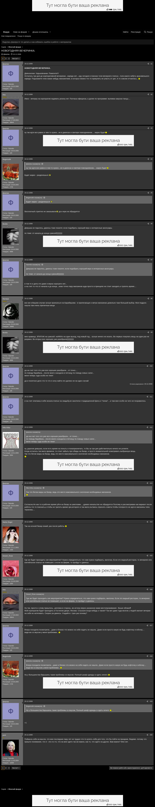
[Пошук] (148, 32)
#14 (151, 522)
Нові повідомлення (8, 36)
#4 (151, 159)
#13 (151, 483)
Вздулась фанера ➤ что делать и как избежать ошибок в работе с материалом (36, 42)
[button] (29, 32)
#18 (151, 656)
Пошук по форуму (24, 36)
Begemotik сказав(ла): (34, 198)
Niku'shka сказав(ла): (34, 488)
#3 (151, 128)
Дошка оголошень (40, 32)
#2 (151, 94)
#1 (151, 64)
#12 (151, 427)
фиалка (6, 54)
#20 (151, 735)
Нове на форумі (20, 32)
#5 (151, 193)
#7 (151, 260)
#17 (151, 625)
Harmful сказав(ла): (33, 265)
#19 (151, 701)
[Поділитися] (148, 63)
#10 (151, 366)
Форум (6, 32)
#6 (151, 224)
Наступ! (15, 58)
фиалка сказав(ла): (33, 164)
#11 (151, 397)
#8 (151, 298)
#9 (151, 332)
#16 (151, 589)
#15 (151, 555)
